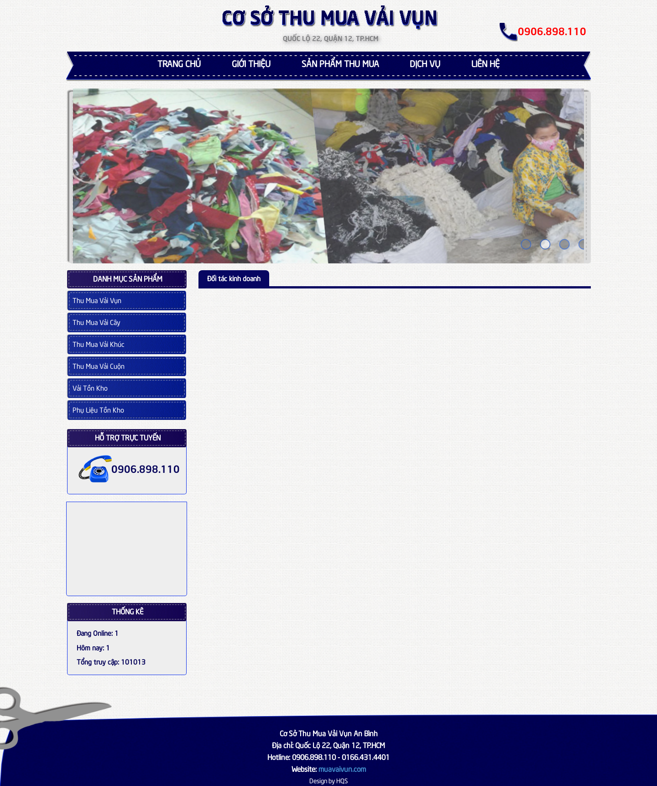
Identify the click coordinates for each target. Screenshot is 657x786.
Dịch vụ (425, 63)
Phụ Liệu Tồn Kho (98, 409)
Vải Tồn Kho (90, 387)
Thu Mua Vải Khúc (99, 343)
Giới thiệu (251, 63)
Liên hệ (485, 63)
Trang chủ (179, 63)
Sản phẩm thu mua (340, 63)
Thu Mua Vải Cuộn (99, 365)
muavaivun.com (342, 768)
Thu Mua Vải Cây (96, 321)
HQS (342, 780)
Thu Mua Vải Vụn (97, 299)
